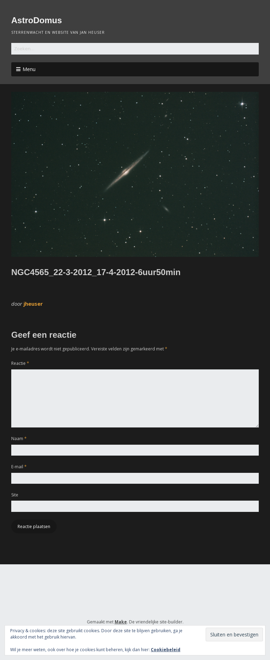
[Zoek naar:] (135, 49)
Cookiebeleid (165, 650)
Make (121, 622)
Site (14, 495)
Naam (19, 439)
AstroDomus (36, 20)
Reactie (20, 363)
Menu (29, 69)
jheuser (33, 303)
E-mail (19, 467)
